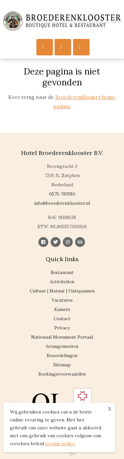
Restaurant (62, 272)
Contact (62, 318)
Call (61, 47)
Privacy (62, 328)
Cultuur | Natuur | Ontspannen (62, 291)
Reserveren (80, 47)
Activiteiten (62, 282)
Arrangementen (62, 346)
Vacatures (62, 300)
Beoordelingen (62, 355)
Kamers (62, 309)
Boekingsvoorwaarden (62, 374)
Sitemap (62, 365)
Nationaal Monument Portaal (62, 337)
